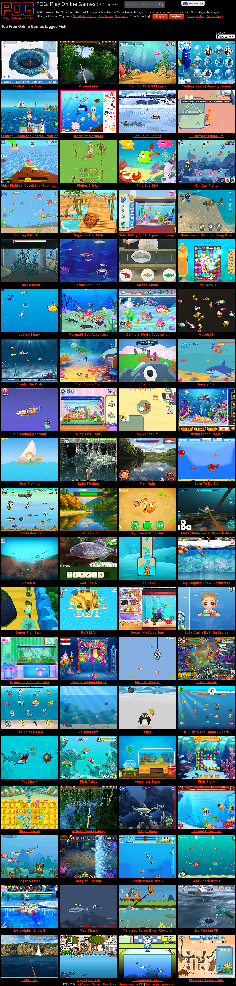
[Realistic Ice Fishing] (29, 62)
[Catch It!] (29, 559)
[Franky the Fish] (29, 360)
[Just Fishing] (29, 459)
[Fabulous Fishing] (147, 112)
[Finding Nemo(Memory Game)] (206, 62)
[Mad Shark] (88, 906)
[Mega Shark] (147, 807)
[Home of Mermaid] (88, 112)
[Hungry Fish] (206, 360)
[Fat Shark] (29, 757)
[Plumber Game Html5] (206, 956)
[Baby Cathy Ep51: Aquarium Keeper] (147, 211)
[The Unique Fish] (29, 707)
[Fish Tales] (88, 757)
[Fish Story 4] (206, 261)
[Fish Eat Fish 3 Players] (147, 62)
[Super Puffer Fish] (88, 211)
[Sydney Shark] (88, 956)
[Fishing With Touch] (29, 211)
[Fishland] (147, 360)
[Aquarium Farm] (147, 757)
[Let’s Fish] (29, 956)
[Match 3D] (206, 310)
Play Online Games (18, 18)
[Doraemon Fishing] (147, 956)
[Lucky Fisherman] (29, 509)
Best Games (105, 16)
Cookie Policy (214, 16)
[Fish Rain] (147, 459)
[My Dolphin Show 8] (29, 906)
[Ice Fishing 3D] (206, 906)
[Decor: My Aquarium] (147, 608)
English (190, 3)
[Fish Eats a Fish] (88, 360)
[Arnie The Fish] (88, 261)
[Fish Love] (147, 559)
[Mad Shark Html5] (206, 856)
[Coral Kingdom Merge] (88, 658)
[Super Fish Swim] (29, 608)
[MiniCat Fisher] (206, 161)
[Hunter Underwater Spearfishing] (206, 509)
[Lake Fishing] (88, 459)
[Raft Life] (88, 608)
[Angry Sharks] (29, 856)
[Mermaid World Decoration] (147, 310)
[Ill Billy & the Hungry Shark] (206, 707)
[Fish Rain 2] (88, 509)
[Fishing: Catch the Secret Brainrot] (29, 112)
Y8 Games (84, 984)
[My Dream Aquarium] (147, 509)
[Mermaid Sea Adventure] (88, 310)
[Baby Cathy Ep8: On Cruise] (206, 608)
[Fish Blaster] (206, 658)
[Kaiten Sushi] (147, 261)
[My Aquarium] (147, 410)
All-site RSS (136, 984)
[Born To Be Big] (206, 459)
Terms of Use (100, 984)
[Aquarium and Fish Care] (29, 658)
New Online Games (84, 16)
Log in (160, 16)
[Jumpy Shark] (29, 310)
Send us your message (159, 984)
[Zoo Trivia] (88, 559)
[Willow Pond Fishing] (88, 807)
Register (176, 16)
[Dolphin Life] (88, 707)
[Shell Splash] (29, 807)
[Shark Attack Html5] (147, 856)
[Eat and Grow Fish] (206, 807)
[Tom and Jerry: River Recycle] (147, 906)
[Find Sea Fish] (147, 161)
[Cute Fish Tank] (88, 410)
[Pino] (147, 707)
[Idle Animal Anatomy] (29, 410)
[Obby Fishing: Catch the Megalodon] (29, 161)
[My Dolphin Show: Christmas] (206, 559)
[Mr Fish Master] (147, 658)
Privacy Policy (195, 16)
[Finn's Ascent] (29, 261)
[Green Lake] (88, 62)
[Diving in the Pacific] (206, 410)
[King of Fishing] (88, 856)
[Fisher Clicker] (88, 161)
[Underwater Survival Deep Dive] (206, 211)
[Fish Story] (206, 757)
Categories (121, 16)
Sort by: (220, 32)
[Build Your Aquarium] (206, 112)
